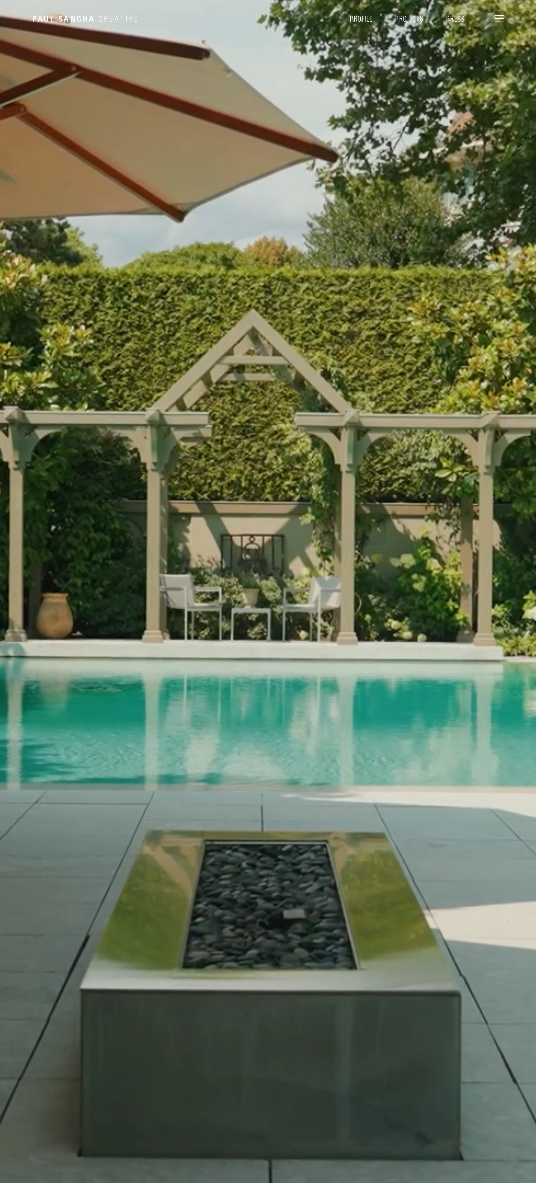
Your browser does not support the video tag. (268, 591)
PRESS (455, 18)
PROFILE (361, 18)
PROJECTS (409, 18)
